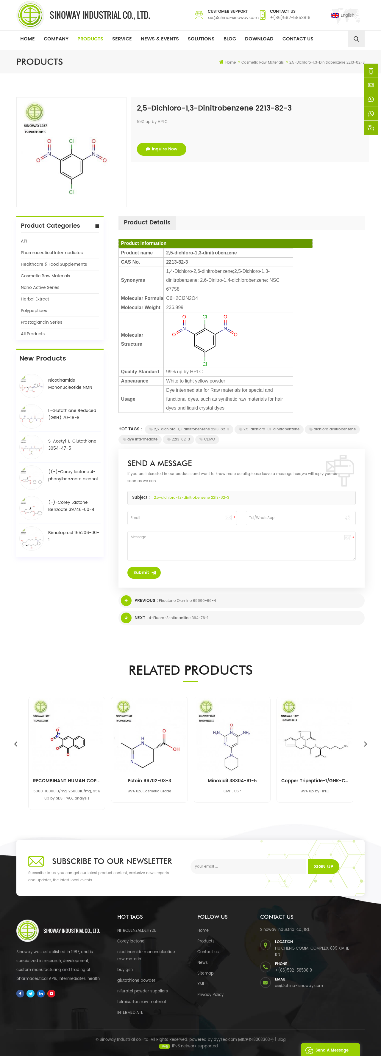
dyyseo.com (225, 1045)
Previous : (139, 600)
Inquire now (161, 149)
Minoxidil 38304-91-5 (232, 781)
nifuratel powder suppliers (142, 991)
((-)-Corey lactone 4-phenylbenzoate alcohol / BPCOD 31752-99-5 (73, 475)
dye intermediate (140, 439)
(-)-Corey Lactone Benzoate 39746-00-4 (71, 506)
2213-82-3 (178, 439)
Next (365, 744)
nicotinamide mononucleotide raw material (146, 955)
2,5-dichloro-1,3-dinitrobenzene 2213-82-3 (189, 429)
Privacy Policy (210, 995)
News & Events (160, 39)
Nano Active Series (40, 287)
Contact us (208, 952)
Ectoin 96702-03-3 (149, 781)
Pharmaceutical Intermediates (52, 252)
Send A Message (325, 1049)
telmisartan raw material (141, 1002)
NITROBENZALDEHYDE (136, 931)
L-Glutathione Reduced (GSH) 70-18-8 (72, 414)
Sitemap (205, 973)
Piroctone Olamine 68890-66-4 (187, 601)
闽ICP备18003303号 (256, 1045)
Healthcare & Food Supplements (54, 264)
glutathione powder (136, 981)
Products (90, 39)
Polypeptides (34, 310)
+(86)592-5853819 (290, 17)
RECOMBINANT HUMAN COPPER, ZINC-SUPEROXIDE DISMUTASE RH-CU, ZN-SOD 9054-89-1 (66, 781)
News (202, 963)
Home (27, 39)
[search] (356, 39)
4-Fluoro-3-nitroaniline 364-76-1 (178, 618)
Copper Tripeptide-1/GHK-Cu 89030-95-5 (315, 781)
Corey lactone (130, 941)
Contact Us (297, 39)
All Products (33, 334)
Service (122, 39)
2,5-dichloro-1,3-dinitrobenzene (269, 429)
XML (201, 984)
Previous (15, 744)
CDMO (207, 439)
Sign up (323, 867)
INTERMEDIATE (130, 1013)
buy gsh (125, 970)
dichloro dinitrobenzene (332, 429)
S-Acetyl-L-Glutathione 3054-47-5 (72, 445)
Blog (230, 39)
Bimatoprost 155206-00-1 (73, 536)
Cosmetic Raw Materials (45, 276)
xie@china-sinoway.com (233, 17)
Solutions (201, 39)
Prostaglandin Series (41, 322)
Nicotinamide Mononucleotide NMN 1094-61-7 (70, 384)
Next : (134, 618)
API (24, 241)
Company (56, 39)
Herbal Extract (35, 299)
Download (259, 39)
